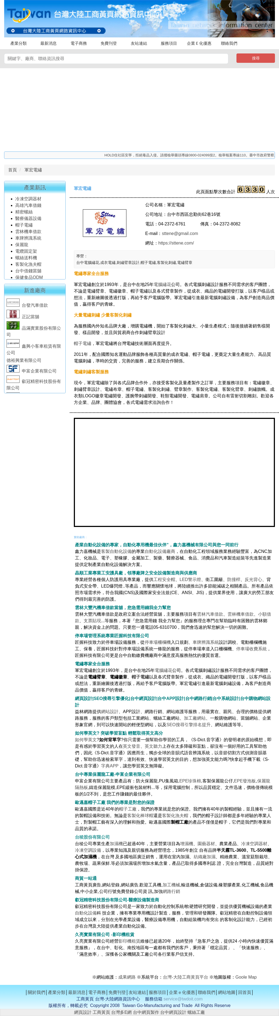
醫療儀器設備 (29, 220)
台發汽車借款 (27, 307)
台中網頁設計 (173, 1012)
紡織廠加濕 (205, 856)
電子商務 (79, 43)
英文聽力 (153, 746)
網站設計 (110, 711)
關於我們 (36, 992)
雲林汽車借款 (210, 614)
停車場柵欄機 (158, 642)
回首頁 (244, 992)
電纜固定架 (26, 253)
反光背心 (253, 579)
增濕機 (186, 843)
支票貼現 (92, 620)
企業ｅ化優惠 (182, 992)
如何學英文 (86, 739)
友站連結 (139, 43)
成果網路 (127, 977)
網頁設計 (83, 1012)
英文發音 (131, 746)
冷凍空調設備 (88, 850)
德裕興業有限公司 (24, 362)
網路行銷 (171, 891)
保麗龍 (21, 246)
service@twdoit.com (182, 999)
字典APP (110, 766)
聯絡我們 (229, 43)
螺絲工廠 (196, 1012)
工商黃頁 (101, 1012)
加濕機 (116, 843)
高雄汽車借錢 (28, 207)
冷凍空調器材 (29, 200)
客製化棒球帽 (140, 815)
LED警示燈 (190, 579)
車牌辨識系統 (28, 239)
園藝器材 (206, 843)
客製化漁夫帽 (28, 266)
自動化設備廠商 (160, 551)
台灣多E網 (121, 1012)
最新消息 (48, 43)
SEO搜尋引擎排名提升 (188, 724)
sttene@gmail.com (180, 233)
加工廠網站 (195, 718)
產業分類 (18, 43)
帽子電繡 (24, 226)
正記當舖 (23, 318)
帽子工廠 (128, 809)
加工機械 (171, 885)
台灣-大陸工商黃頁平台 (185, 977)
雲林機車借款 (28, 233)
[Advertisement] (139, 109)
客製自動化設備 (116, 551)
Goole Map (246, 977)
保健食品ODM (29, 279)
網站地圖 (226, 992)
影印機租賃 (129, 941)
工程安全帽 (164, 579)
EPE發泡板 (245, 781)
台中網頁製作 (146, 1012)
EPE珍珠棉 (190, 781)
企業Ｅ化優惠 (199, 43)
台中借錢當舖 (28, 272)
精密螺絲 (24, 213)
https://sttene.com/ (176, 243)
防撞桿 (233, 579)
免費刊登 (109, 43)
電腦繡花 (162, 284)
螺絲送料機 (26, 259)
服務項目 (169, 43)
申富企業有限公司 (32, 372)
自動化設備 (86, 913)
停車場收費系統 (251, 648)
